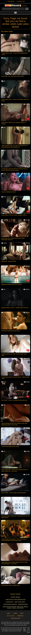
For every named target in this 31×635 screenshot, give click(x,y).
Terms (15, 613)
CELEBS (15, 5)
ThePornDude (11, 1)
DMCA (21, 613)
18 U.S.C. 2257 (10, 615)
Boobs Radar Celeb (24, 629)
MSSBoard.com (15, 618)
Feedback (20, 615)
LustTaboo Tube (21, 1)
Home (8, 613)
